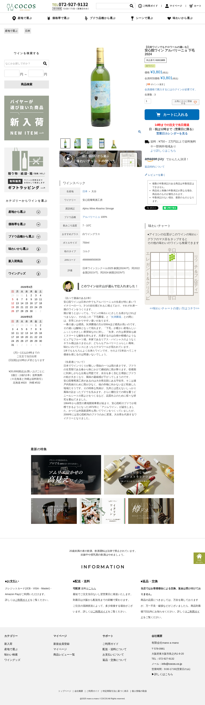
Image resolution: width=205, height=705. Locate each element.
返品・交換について (114, 659)
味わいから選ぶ (180, 17)
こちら (92, 588)
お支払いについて (113, 654)
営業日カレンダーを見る (172, 133)
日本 (27, 30)
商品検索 (26, 84)
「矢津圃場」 (116, 316)
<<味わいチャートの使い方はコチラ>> (174, 308)
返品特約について (155, 166)
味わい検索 (11, 654)
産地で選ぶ (11, 30)
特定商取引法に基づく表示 (115, 691)
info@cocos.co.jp (172, 663)
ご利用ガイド (148, 5)
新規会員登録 (61, 643)
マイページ (173, 5)
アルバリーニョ (91, 216)
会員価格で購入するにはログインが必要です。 (171, 89)
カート (195, 5)
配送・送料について (114, 649)
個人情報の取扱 (139, 691)
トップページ (64, 691)
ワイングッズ (12, 659)
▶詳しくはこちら (162, 674)
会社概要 (78, 691)
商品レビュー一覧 (64, 654)
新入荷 (8, 643)
